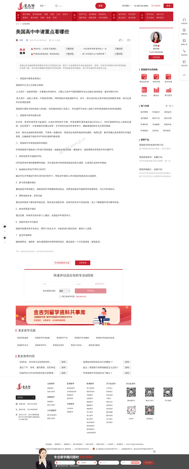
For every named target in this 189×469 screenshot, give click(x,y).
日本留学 (70, 408)
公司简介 (109, 388)
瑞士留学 (90, 419)
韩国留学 (70, 412)
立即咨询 (82, 263)
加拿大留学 (51, 392)
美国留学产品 (62, 338)
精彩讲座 (92, 18)
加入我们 (109, 419)
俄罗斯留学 (90, 429)
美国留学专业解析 (81, 338)
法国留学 (90, 398)
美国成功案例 (94, 345)
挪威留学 (90, 405)
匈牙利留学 (90, 422)
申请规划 (144, 131)
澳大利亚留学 (52, 415)
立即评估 (90, 291)
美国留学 (50, 388)
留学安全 (150, 14)
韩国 (42, 18)
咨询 (63, 362)
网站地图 (109, 412)
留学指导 (166, 131)
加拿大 (65, 14)
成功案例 (92, 14)
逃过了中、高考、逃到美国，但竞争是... (38, 367)
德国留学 (90, 402)
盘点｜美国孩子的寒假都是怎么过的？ (101, 367)
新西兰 (25, 18)
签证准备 (132, 18)
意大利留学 (90, 388)
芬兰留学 (90, 412)
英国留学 (50, 402)
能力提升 (122, 18)
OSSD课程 (103, 18)
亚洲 (55, 18)
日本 (58, 14)
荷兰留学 (90, 415)
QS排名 (155, 131)
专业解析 (156, 124)
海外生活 (160, 14)
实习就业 (150, 18)
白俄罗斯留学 (91, 433)
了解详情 (69, 49)
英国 (46, 14)
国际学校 (82, 18)
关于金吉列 (155, 6)
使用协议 (109, 405)
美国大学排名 (76, 345)
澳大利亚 (34, 18)
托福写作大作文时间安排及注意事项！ (37, 373)
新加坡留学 (71, 388)
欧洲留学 (120, 444)
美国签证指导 (58, 345)
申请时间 (144, 124)
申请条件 (156, 112)
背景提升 (168, 112)
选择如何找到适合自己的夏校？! (98, 362)
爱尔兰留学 (51, 405)
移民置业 (160, 18)
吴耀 (19, 40)
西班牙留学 (90, 392)
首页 (17, 24)
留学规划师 (37, 14)
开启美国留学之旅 (62, 263)
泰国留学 (70, 395)
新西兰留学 (51, 418)
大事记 (108, 398)
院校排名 (102, 14)
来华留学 (109, 422)
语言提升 (132, 14)
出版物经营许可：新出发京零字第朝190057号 (137, 449)
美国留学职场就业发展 (105, 338)
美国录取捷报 (22, 338)
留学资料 (122, 14)
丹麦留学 (90, 395)
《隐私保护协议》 (81, 296)
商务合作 (109, 402)
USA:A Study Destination (135, 444)
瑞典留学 (90, 409)
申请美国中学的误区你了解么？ (97, 373)
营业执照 (109, 409)
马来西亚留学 (71, 392)
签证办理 (168, 118)
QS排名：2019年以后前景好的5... (35, 362)
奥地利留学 (90, 426)
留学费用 (144, 112)
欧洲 (48, 18)
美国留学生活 (22, 345)
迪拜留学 (70, 398)
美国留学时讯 (40, 345)
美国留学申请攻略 (42, 338)
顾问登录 (109, 415)
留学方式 (156, 118)
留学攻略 (26, 14)
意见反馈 (109, 395)
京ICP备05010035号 (81, 449)
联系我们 (109, 392)
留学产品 (82, 14)
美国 (52, 14)
